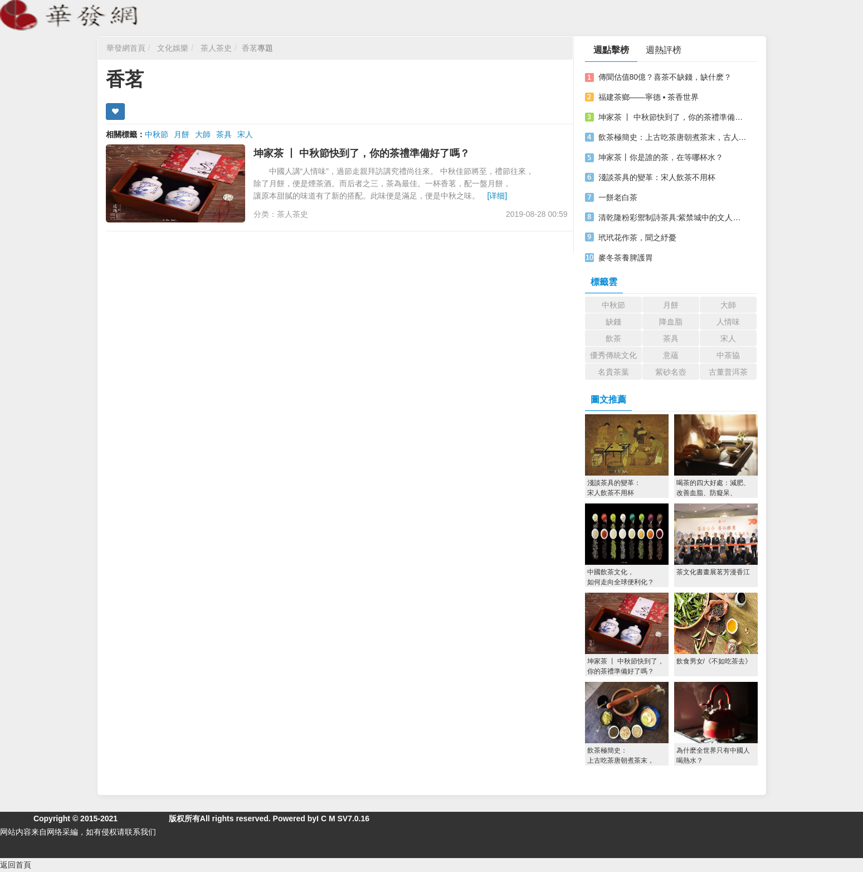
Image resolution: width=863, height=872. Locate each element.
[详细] (497, 195)
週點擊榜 (611, 50)
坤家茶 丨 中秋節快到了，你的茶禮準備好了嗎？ (361, 153)
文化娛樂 (172, 47)
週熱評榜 (663, 50)
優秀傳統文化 (613, 355)
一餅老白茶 (617, 197)
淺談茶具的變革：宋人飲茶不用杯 (656, 177)
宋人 (245, 134)
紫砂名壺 (670, 371)
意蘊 (671, 355)
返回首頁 (15, 864)
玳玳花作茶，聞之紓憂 (637, 237)
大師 (203, 134)
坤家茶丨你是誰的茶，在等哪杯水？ (660, 157)
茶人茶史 (216, 47)
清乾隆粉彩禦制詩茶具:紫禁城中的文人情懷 (673, 217)
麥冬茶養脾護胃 (625, 257)
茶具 (224, 134)
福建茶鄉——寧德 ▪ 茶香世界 (648, 97)
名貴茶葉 (613, 371)
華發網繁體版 (143, 818)
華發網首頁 (125, 47)
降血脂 (670, 321)
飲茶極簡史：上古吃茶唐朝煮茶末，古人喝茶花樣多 (673, 137)
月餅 (181, 134)
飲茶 (613, 338)
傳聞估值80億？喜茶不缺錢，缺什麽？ (665, 76)
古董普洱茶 (728, 371)
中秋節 (156, 134)
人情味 (728, 321)
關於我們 (15, 818)
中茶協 (728, 355)
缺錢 (613, 321)
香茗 (249, 47)
